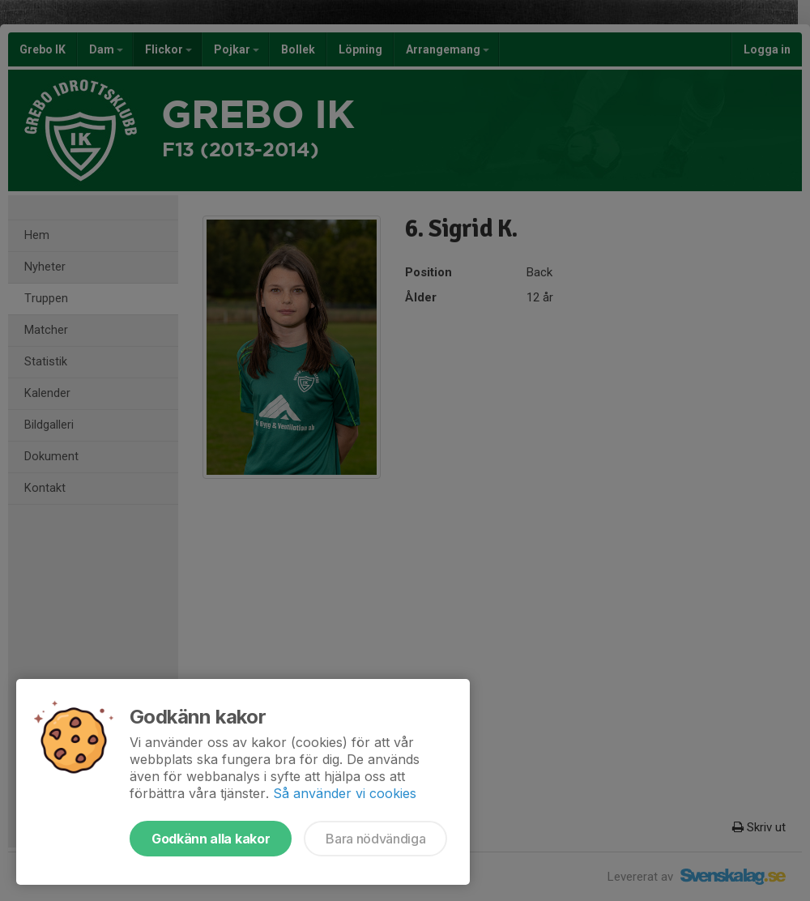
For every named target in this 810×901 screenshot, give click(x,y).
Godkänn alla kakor (210, 839)
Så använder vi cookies (344, 793)
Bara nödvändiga (375, 839)
